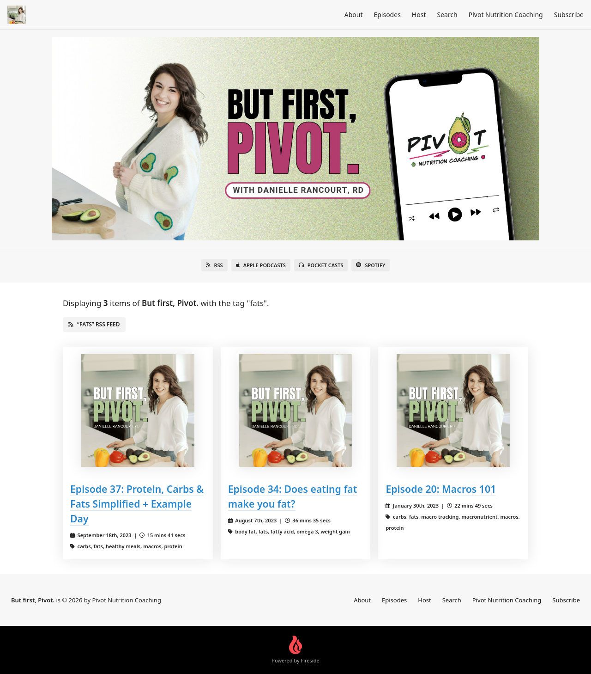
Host (419, 14)
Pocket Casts (321, 265)
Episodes (387, 14)
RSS (214, 265)
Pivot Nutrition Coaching (506, 14)
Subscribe (569, 14)
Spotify (370, 265)
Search (447, 14)
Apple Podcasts (261, 265)
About (353, 14)
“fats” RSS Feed (94, 324)
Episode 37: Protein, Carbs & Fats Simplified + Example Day (137, 503)
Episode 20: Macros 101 (441, 489)
